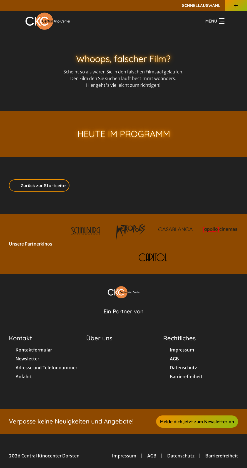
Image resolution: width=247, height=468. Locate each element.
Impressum (124, 456)
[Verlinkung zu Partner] (86, 231)
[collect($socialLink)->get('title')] (10, 5)
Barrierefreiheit (221, 456)
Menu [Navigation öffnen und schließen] (214, 21)
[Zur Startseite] (48, 21)
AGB (151, 456)
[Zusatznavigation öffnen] (236, 5)
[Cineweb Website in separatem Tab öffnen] (124, 318)
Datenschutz (180, 456)
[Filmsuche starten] (232, 21)
